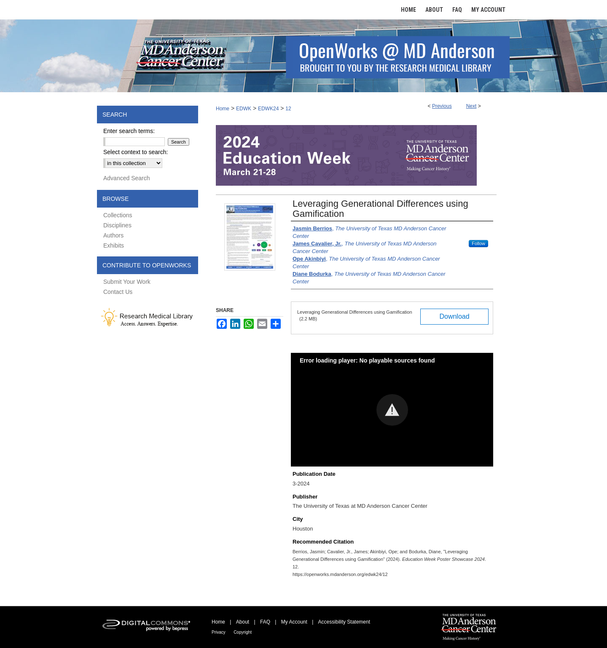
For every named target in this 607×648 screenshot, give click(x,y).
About (242, 622)
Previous (442, 106)
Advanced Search (126, 178)
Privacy (219, 632)
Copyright (243, 632)
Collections (117, 215)
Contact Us (117, 291)
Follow (478, 243)
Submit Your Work (126, 281)
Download (454, 316)
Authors (113, 235)
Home (222, 109)
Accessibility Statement (344, 622)
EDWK (243, 109)
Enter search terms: (129, 131)
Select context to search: (135, 152)
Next (471, 106)
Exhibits (113, 245)
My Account (294, 622)
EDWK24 (268, 109)
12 (288, 109)
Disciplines (117, 225)
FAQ (265, 622)
